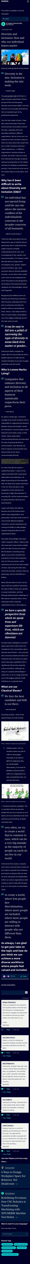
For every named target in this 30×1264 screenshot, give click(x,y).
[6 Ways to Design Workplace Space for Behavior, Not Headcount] (15, 1176)
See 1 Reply (6, 1056)
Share (25, 976)
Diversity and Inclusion (9, 1247)
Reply (8, 1029)
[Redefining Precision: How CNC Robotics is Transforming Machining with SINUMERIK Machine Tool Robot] (15, 1205)
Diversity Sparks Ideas (20, 1244)
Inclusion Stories (7, 1251)
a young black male (10, 96)
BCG (3, 555)
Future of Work (22, 1247)
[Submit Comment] (26, 992)
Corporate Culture (7, 1244)
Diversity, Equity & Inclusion (10, 1254)
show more (6, 1025)
